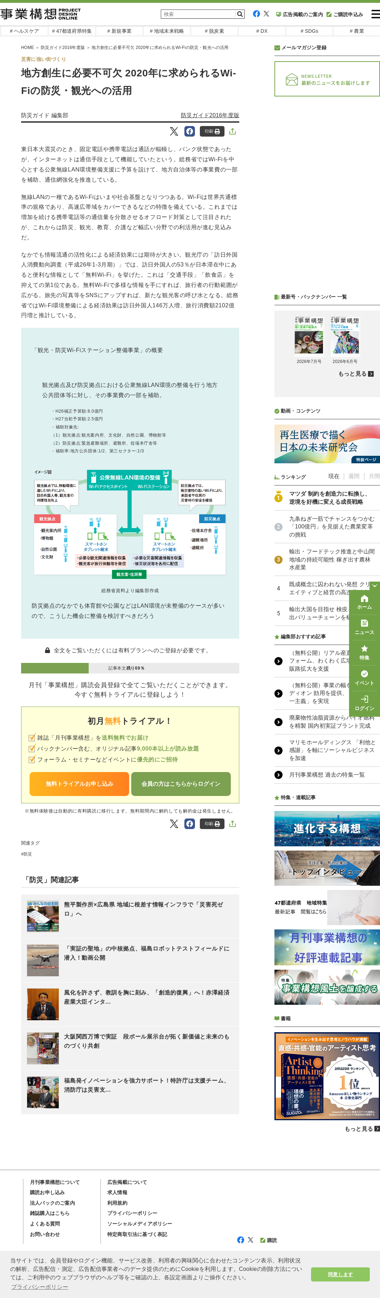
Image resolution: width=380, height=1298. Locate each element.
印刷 (212, 131)
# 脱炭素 (214, 31)
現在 (334, 476)
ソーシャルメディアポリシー (139, 1223)
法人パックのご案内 (52, 1202)
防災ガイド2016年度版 (63, 47)
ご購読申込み (345, 14)
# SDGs (309, 31)
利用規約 (117, 1202)
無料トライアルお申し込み (79, 784)
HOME (27, 47)
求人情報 (117, 1192)
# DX (262, 31)
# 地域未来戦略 (167, 31)
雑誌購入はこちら (50, 1213)
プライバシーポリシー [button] (39, 1287)
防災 (28, 854)
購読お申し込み (47, 1192)
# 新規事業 (119, 31)
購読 (268, 1240)
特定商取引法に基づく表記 (137, 1234)
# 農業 (357, 31)
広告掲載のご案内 (299, 14)
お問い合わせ (45, 1234)
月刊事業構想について (55, 1182)
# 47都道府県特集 (72, 31)
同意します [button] (340, 1274)
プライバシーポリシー (132, 1213)
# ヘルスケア (24, 31)
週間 (354, 476)
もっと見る (352, 374)
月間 (374, 476)
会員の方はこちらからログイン (180, 784)
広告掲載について (127, 1182)
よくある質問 (45, 1223)
